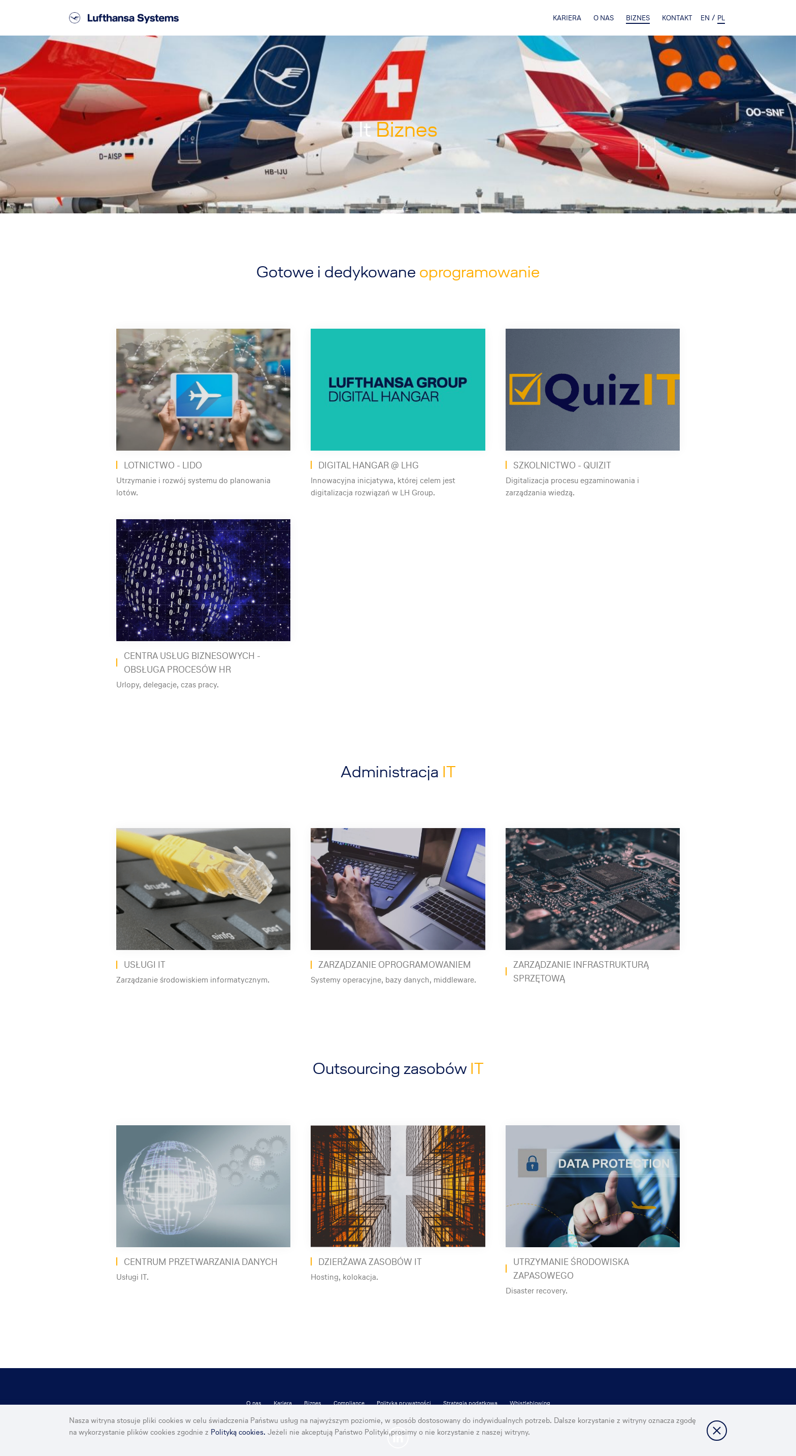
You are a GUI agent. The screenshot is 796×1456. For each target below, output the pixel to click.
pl (721, 18)
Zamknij (717, 1430)
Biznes (638, 18)
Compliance (349, 1403)
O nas (603, 18)
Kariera (567, 18)
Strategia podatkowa (470, 1403)
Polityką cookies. (239, 1432)
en (705, 18)
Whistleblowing (530, 1403)
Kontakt (677, 18)
